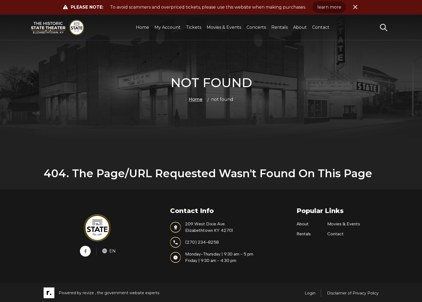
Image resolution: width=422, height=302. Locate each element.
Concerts (256, 27)
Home (142, 27)
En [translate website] (109, 251)
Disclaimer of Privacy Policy (353, 293)
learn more (329, 7)
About (300, 27)
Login (310, 293)
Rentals (279, 27)
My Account (167, 27)
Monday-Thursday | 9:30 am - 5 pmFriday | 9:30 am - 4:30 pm (211, 257)
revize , (89, 293)
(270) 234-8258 (194, 242)
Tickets (193, 27)
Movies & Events (224, 27)
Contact (320, 27)
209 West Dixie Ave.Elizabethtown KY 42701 (201, 227)
